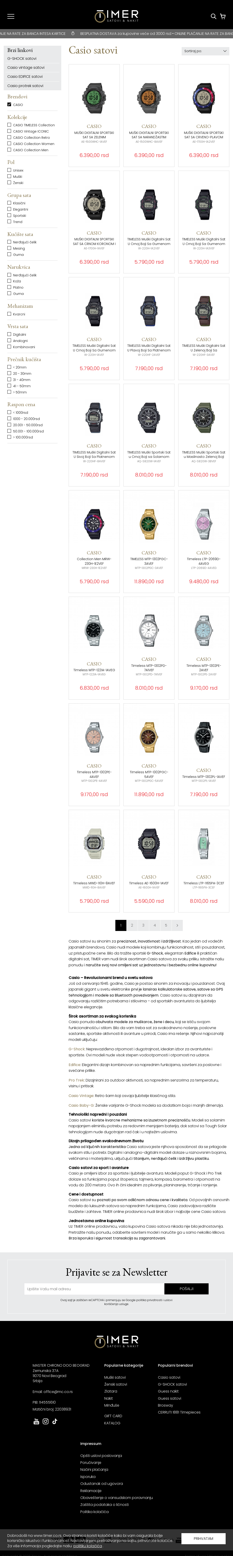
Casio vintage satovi (25, 67)
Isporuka (88, 1476)
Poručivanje (90, 1462)
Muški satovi (115, 1377)
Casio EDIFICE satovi (25, 76)
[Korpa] (223, 16)
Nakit (108, 1398)
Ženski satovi (115, 1384)
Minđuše (111, 1405)
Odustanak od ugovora (101, 1483)
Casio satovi (169, 1377)
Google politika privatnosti (144, 1300)
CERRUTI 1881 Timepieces (179, 1412)
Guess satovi (169, 1398)
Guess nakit (168, 1391)
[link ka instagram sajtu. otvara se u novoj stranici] (45, 1423)
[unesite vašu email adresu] (94, 1289)
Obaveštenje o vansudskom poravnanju (116, 1497)
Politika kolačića (94, 1511)
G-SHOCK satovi (21, 58)
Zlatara (110, 1391)
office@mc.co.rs (58, 1391)
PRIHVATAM (203, 1538)
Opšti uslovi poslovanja (101, 1455)
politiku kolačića (87, 1546)
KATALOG (112, 1423)
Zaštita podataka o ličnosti (104, 1504)
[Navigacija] (10, 16)
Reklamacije (91, 1490)
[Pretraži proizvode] (213, 16)
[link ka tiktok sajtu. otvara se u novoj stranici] (54, 1423)
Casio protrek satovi (25, 85)
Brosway (165, 1405)
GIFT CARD (113, 1416)
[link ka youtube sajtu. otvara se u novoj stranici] (36, 1423)
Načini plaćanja (94, 1469)
